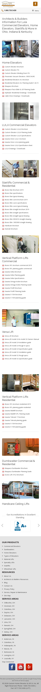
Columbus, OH (9, 609)
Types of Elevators (11, 556)
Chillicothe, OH (9, 603)
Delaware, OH (9, 616)
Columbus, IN (9, 642)
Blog (5, 582)
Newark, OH (8, 625)
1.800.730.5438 (8, 10)
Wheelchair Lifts (10, 569)
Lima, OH (7, 622)
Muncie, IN (8, 649)
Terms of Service (20, 681)
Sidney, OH (8, 632)
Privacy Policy (9, 589)
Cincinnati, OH (9, 606)
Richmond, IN (9, 652)
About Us (7, 576)
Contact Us (8, 586)
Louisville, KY (9, 658)
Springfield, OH (10, 629)
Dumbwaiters (9, 549)
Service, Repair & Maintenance (15, 592)
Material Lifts (9, 559)
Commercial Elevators (12, 546)
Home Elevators (10, 553)
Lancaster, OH (9, 619)
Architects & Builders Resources (16, 579)
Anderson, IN (9, 639)
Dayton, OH (8, 612)
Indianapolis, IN (10, 645)
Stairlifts (7, 566)
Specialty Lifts (9, 562)
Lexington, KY (9, 655)
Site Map (7, 595)
